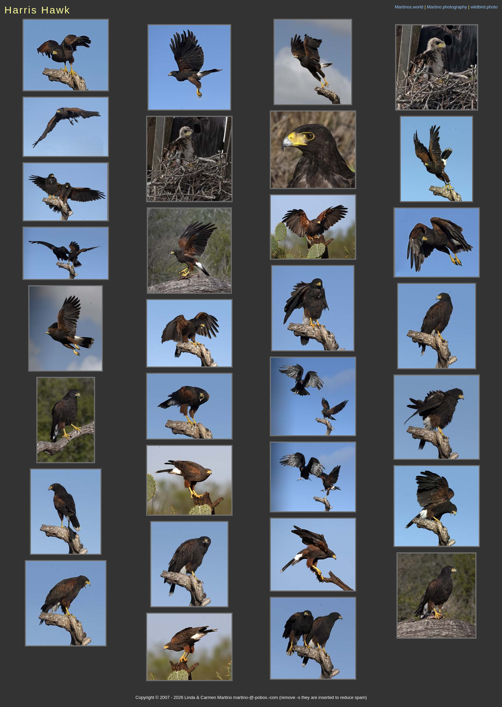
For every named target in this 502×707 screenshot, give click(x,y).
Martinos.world (409, 6)
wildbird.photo (484, 6)
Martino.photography (447, 6)
